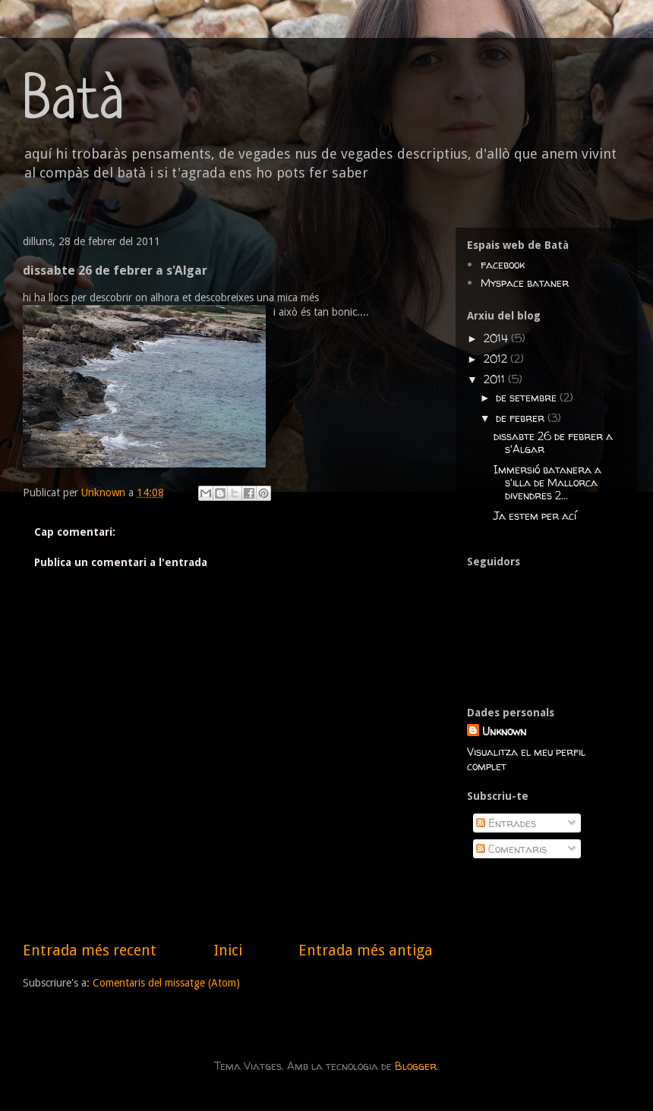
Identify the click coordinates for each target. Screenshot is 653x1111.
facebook (503, 264)
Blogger (416, 1066)
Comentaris (511, 849)
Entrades (506, 823)
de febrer (521, 418)
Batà (74, 103)
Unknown (504, 731)
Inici (227, 950)
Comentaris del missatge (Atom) (166, 983)
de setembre (528, 397)
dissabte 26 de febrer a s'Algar (553, 442)
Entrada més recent (89, 950)
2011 (496, 379)
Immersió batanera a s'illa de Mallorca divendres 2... (547, 482)
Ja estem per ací (535, 515)
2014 (497, 338)
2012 (497, 358)
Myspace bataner (525, 282)
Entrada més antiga (365, 950)
